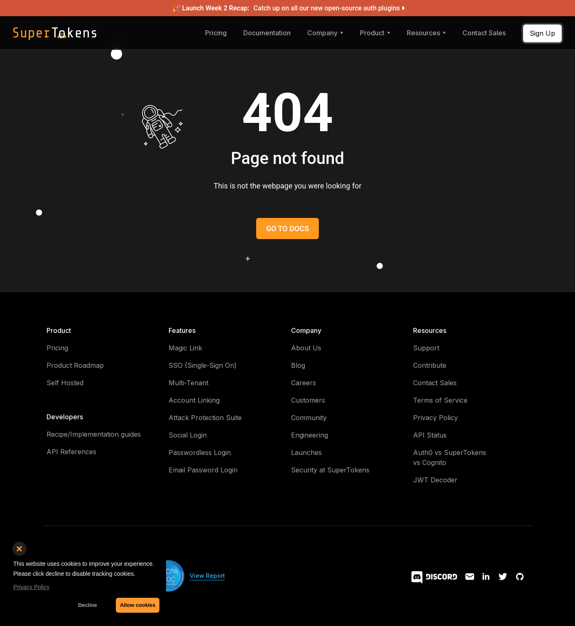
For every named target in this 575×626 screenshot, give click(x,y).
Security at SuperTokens (330, 470)
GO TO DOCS (287, 228)
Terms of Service (440, 400)
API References (71, 451)
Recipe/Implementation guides (93, 434)
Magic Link (185, 348)
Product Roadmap (75, 365)
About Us (306, 348)
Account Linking (194, 400)
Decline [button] (87, 605)
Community (309, 417)
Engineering (309, 435)
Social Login (188, 435)
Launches (306, 452)
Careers (303, 383)
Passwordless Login (200, 452)
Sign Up (542, 33)
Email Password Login (203, 470)
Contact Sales (484, 33)
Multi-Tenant (188, 383)
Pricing (216, 33)
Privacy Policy (435, 417)
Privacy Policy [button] (31, 587)
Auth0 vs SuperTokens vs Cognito (449, 457)
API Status (430, 435)
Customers (308, 400)
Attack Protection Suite (205, 417)
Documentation (267, 33)
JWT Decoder (435, 480)
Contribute (429, 365)
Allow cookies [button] (137, 605)
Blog (298, 365)
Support (426, 348)
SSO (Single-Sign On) (203, 365)
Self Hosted (64, 383)
